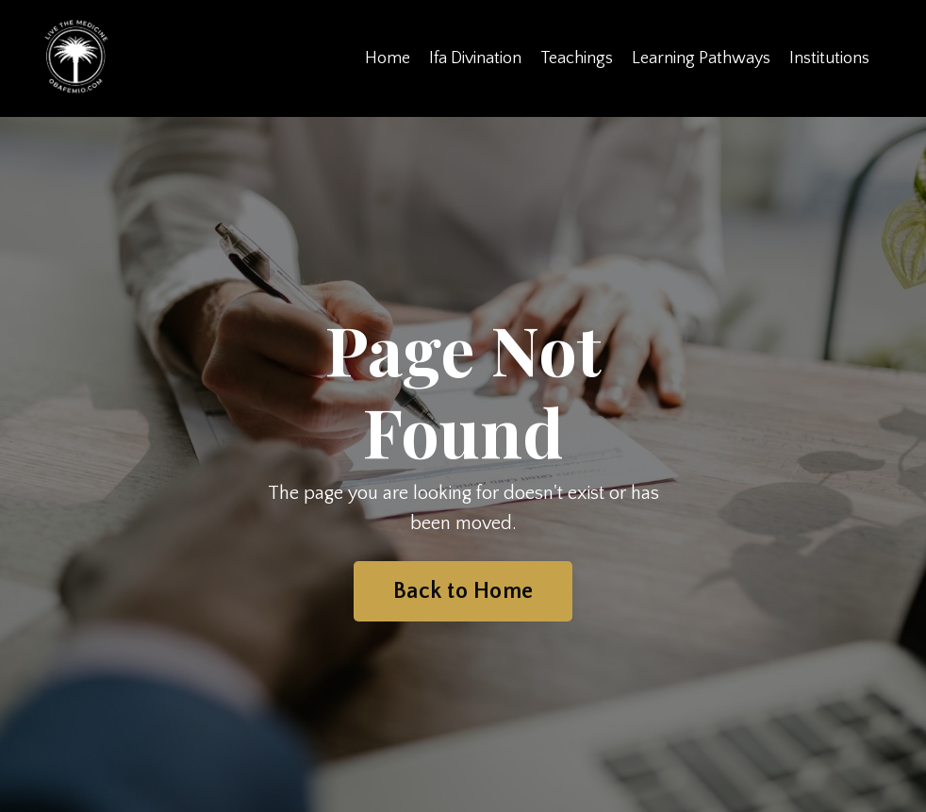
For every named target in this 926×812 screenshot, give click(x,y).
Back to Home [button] (463, 591)
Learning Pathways (701, 58)
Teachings (576, 58)
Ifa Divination (475, 58)
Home (387, 58)
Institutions (829, 58)
